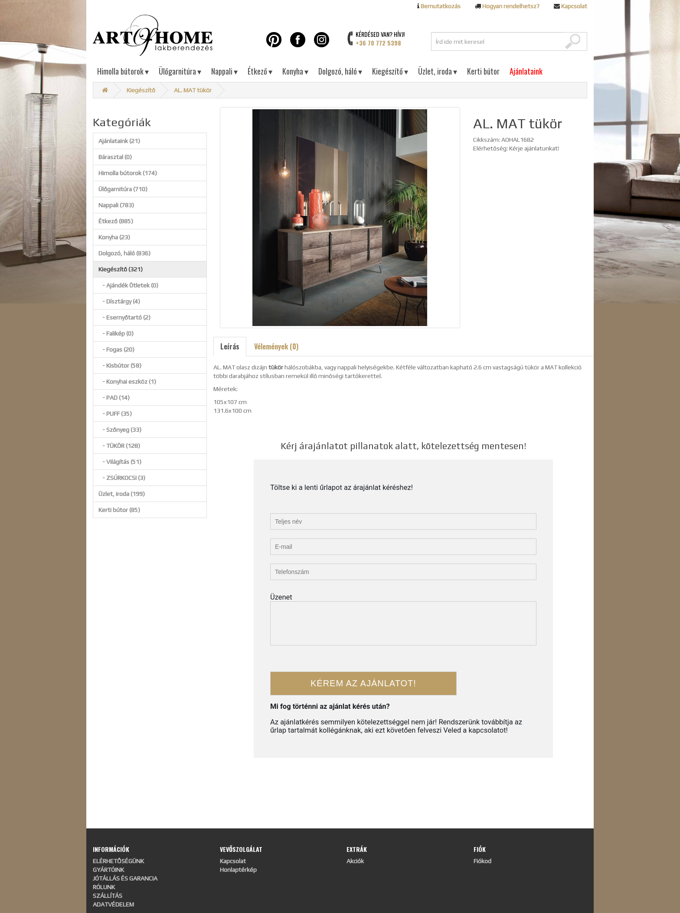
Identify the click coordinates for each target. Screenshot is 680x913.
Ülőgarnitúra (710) (122, 189)
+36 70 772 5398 (378, 42)
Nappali (224, 71)
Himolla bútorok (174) (127, 173)
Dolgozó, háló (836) (124, 253)
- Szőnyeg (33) (119, 429)
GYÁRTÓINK (108, 869)
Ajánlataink (526, 71)
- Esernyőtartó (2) (124, 317)
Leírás (229, 346)
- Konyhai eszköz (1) (127, 381)
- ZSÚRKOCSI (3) (121, 477)
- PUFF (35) (115, 413)
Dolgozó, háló (340, 71)
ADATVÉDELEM (113, 904)
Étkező (260, 71)
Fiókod (482, 861)
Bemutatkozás (441, 6)
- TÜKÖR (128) (119, 445)
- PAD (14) (114, 397)
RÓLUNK (104, 887)
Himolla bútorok (123, 71)
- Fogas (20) (116, 349)
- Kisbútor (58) (119, 365)
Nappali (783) (116, 205)
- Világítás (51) (119, 461)
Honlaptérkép (238, 869)
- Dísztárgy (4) (119, 301)
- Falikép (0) (116, 333)
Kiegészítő (390, 71)
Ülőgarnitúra (180, 71)
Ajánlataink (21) (119, 140)
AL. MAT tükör (193, 90)
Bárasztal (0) (115, 156)
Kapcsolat (574, 6)
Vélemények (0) (276, 346)
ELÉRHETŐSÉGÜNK (118, 861)
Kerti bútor (483, 71)
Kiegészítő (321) (120, 269)
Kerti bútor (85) (119, 509)
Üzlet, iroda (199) (121, 493)
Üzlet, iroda (437, 71)
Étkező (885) (115, 221)
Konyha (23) (114, 237)
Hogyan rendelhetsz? (510, 6)
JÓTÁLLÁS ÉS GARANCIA (125, 878)
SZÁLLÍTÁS (107, 895)
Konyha (295, 71)
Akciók (355, 861)
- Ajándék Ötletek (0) (128, 285)
